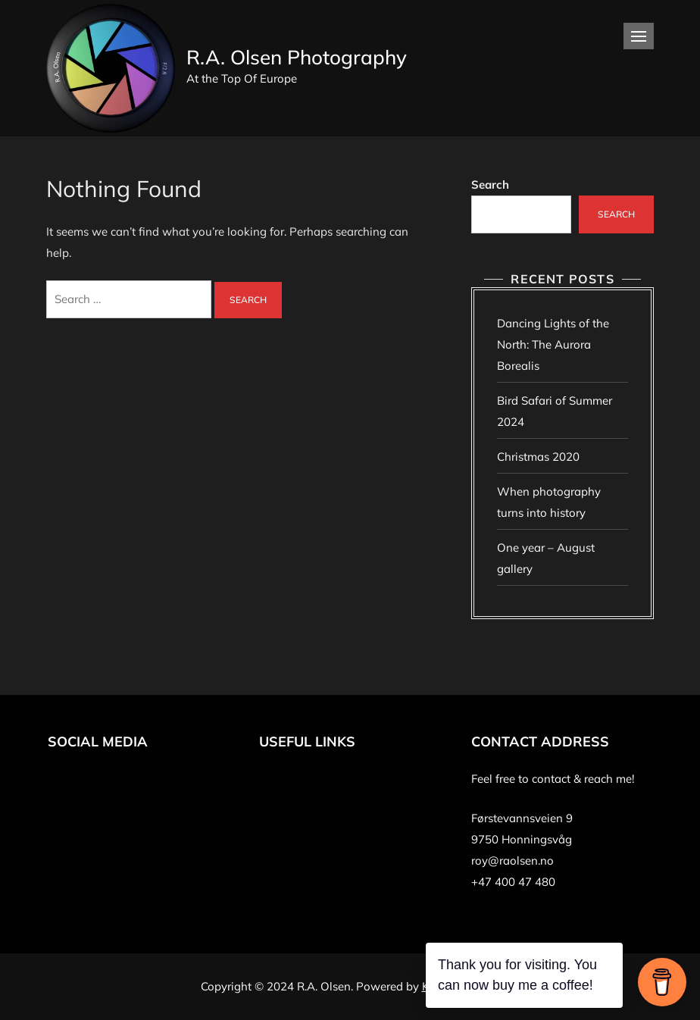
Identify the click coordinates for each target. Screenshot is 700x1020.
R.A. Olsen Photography (296, 57)
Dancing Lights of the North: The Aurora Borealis (553, 344)
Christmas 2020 (538, 456)
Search (490, 184)
